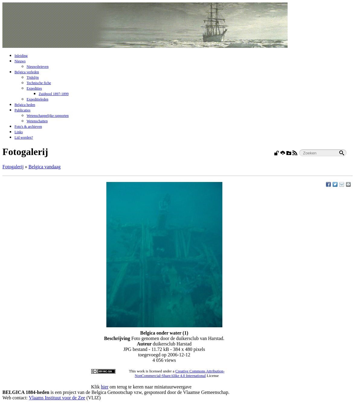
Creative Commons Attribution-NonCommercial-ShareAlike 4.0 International (179, 373)
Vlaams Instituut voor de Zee (57, 397)
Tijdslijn (33, 77)
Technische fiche (39, 83)
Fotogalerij (13, 166)
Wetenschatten (37, 121)
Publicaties (23, 110)
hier (104, 386)
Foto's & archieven (28, 126)
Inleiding (21, 56)
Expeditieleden (37, 99)
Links (19, 132)
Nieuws (20, 61)
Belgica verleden (27, 72)
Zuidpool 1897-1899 (54, 94)
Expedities (34, 88)
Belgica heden (25, 105)
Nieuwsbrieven (38, 66)
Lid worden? (24, 137)
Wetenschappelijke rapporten (48, 116)
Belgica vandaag (44, 166)
